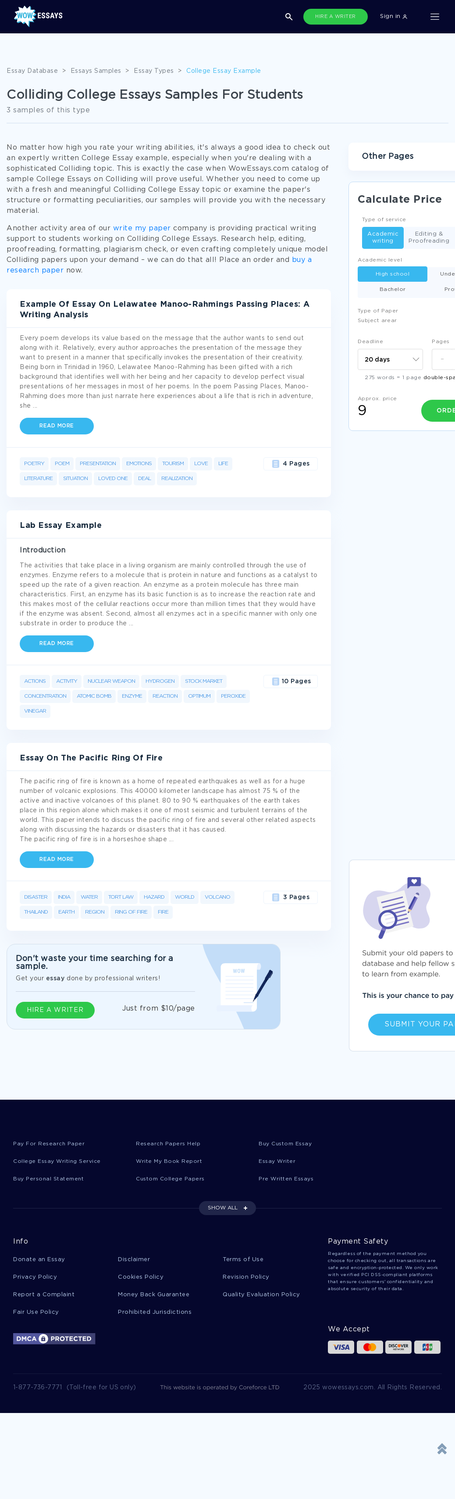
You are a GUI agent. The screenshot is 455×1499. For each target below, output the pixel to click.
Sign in (393, 16)
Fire (163, 912)
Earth (66, 912)
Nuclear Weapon (111, 681)
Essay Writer (278, 1161)
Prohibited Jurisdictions (155, 1315)
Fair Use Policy (36, 1315)
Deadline (370, 341)
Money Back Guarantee (153, 1297)
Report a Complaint (44, 1297)
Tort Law (120, 897)
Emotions (139, 463)
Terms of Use (243, 1261)
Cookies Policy (141, 1279)
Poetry (34, 463)
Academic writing (382, 238)
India (64, 897)
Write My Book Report (170, 1161)
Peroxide (233, 696)
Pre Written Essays (288, 1179)
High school (393, 274)
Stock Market (203, 681)
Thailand (36, 912)
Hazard (154, 897)
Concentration (45, 696)
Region (94, 912)
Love (201, 463)
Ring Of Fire (131, 912)
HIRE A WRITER (335, 16)
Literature (38, 478)
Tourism (173, 463)
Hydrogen (160, 681)
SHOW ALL (223, 1209)
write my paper (142, 228)
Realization (176, 478)
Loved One (113, 478)
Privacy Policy (35, 1279)
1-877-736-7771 (37, 1390)
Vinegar (35, 711)
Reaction (165, 696)
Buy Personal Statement (51, 1179)
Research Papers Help (169, 1143)
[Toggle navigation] (435, 16)
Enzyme (132, 696)
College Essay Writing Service (59, 1161)
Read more (56, 425)
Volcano (217, 897)
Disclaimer (134, 1261)
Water (89, 897)
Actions (35, 681)
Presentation (98, 463)
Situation (75, 478)
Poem (62, 463)
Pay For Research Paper (50, 1143)
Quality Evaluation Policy (261, 1297)
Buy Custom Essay (287, 1143)
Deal (144, 478)
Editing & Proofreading (429, 238)
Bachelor (393, 289)
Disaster (35, 897)
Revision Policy (246, 1279)
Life (223, 463)
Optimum (199, 696)
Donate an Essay (39, 1261)
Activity (66, 681)
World (184, 897)
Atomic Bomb (94, 696)
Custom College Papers (173, 1179)
